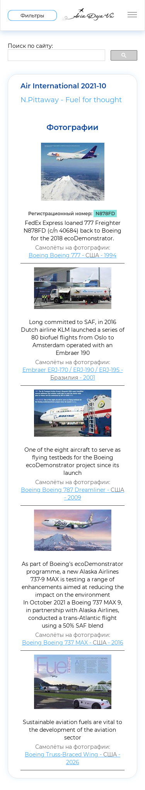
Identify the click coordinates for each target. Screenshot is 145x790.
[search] (56, 55)
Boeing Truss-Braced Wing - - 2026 (72, 758)
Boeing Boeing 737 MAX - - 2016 (72, 642)
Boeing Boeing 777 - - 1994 (72, 255)
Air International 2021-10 (63, 86)
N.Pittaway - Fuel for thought (71, 100)
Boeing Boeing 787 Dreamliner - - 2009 (72, 493)
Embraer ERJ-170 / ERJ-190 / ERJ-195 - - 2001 (72, 373)
